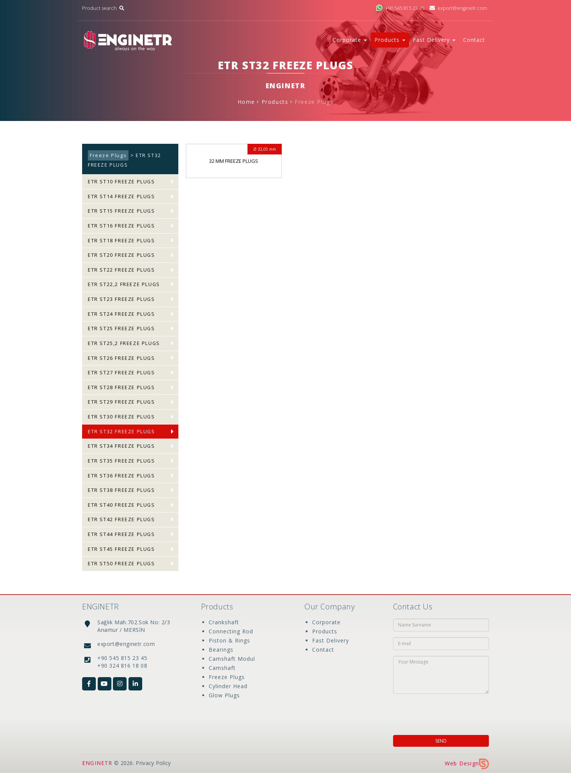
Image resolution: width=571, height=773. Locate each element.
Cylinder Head (228, 686)
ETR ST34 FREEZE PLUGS (121, 446)
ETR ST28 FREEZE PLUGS (121, 387)
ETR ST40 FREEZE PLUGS (121, 505)
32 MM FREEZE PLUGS (233, 160)
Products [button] (389, 39)
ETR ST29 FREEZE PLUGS (121, 402)
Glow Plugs (224, 695)
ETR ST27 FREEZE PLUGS (121, 372)
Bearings (221, 649)
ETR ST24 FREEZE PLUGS (121, 314)
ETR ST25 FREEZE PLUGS (121, 328)
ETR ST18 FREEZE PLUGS (121, 240)
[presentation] (442, 712)
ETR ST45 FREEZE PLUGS (121, 549)
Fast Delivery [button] (434, 39)
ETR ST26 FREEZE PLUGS (121, 358)
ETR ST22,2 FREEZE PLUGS (124, 284)
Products (275, 101)
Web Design (467, 763)
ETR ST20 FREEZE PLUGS (121, 255)
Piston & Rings (229, 640)
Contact (474, 39)
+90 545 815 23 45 (400, 8)
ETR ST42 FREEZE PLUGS (121, 519)
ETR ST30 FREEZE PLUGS (121, 417)
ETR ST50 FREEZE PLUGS (121, 563)
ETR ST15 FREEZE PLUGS (121, 211)
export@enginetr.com (458, 8)
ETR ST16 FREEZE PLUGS (121, 226)
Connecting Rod (231, 631)
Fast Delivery (330, 640)
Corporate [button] (350, 39)
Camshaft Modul (232, 658)
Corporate (326, 622)
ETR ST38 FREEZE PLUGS (121, 490)
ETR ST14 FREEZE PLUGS (121, 196)
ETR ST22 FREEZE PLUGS (121, 270)
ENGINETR (97, 763)
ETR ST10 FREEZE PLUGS (121, 181)
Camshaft (222, 667)
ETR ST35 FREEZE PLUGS (121, 461)
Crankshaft (224, 622)
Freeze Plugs (314, 101)
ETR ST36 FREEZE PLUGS (121, 475)
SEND (441, 741)
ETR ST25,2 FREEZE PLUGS (124, 343)
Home (246, 101)
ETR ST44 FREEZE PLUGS (121, 534)
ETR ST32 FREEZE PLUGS (121, 431)
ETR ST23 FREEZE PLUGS (121, 299)
